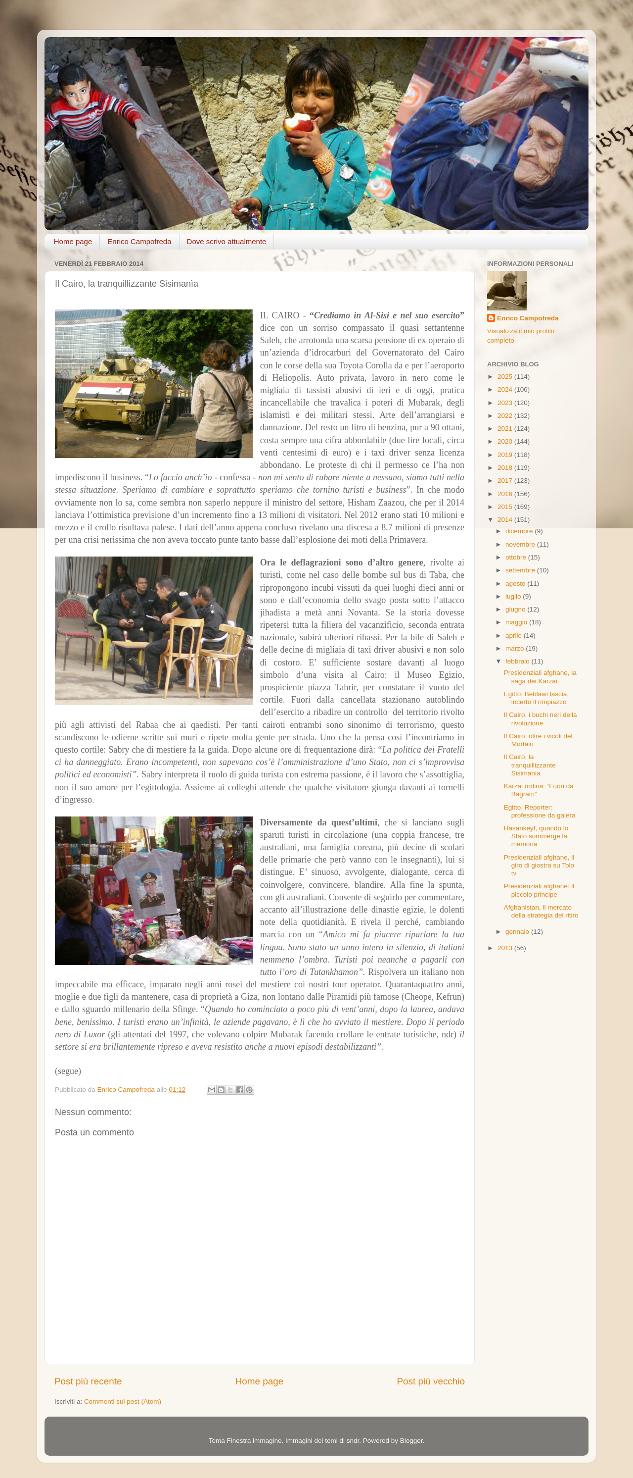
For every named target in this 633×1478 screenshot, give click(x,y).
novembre (521, 544)
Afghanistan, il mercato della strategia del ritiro (541, 911)
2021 (505, 428)
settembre (521, 570)
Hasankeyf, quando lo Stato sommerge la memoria (536, 836)
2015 (505, 506)
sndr (353, 1440)
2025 (505, 376)
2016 (505, 494)
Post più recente (88, 1381)
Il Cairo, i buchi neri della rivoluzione (540, 718)
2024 (505, 389)
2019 (505, 455)
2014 (505, 519)
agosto (516, 583)
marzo (515, 648)
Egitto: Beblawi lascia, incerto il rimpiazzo (536, 698)
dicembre (520, 531)
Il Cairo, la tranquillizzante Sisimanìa (530, 764)
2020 (505, 441)
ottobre (516, 557)
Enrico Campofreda (139, 241)
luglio (514, 596)
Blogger (411, 1440)
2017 (505, 480)
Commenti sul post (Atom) (122, 1401)
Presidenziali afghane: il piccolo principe (539, 890)
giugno (516, 609)
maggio (517, 622)
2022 (505, 415)
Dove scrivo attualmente (227, 241)
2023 (505, 403)
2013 (505, 948)
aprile (514, 635)
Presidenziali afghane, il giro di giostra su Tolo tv (539, 865)
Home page (73, 241)
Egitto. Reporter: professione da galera (540, 811)
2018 (505, 467)
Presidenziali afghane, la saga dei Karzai (540, 676)
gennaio (518, 931)
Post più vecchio (431, 1381)
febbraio (518, 661)
